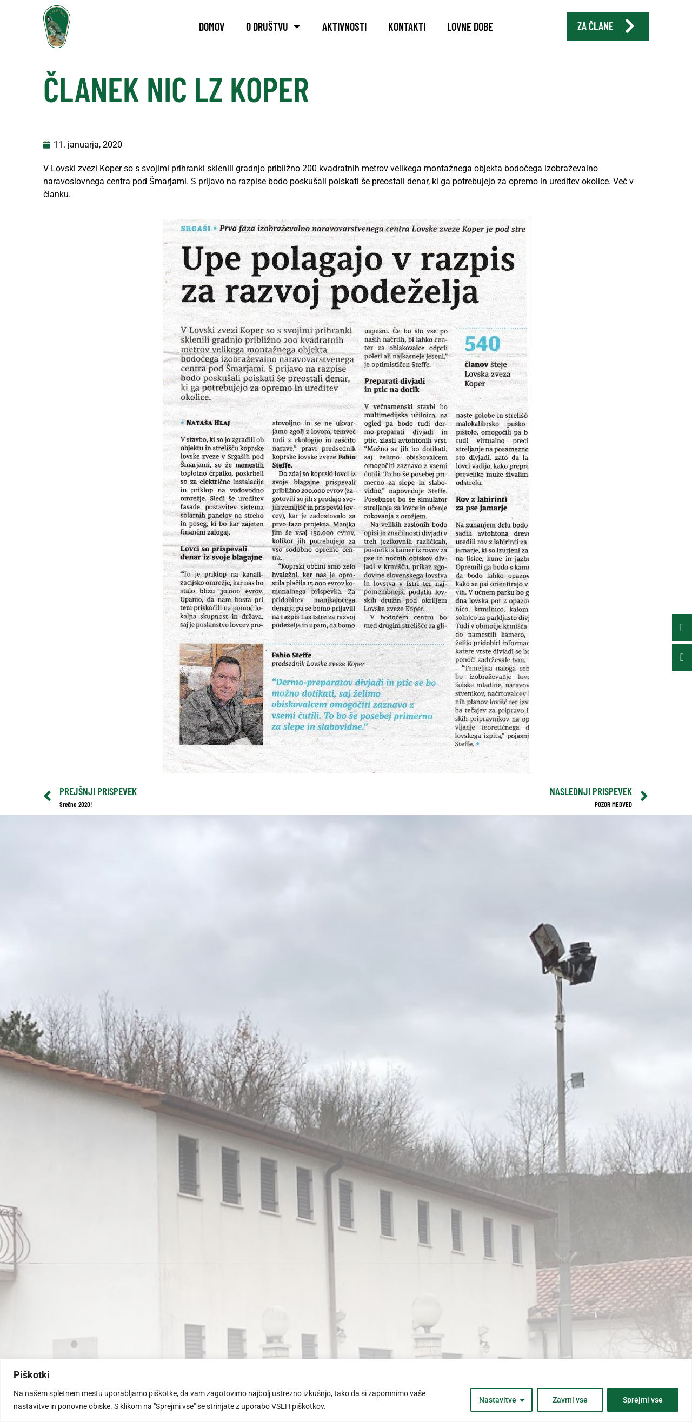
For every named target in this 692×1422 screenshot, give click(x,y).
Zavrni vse (569, 1400)
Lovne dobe (470, 26)
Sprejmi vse (643, 1400)
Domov (211, 26)
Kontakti (406, 26)
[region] (346, 1390)
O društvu (273, 26)
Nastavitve (497, 1400)
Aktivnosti (344, 26)
